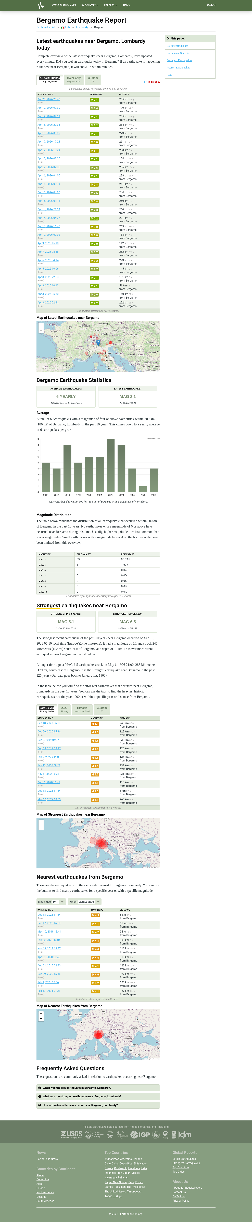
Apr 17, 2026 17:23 (48, 141)
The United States (115, 1191)
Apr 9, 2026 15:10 (48, 243)
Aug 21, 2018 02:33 (49, 965)
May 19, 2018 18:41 (49, 931)
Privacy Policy (181, 1200)
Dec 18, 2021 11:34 (48, 790)
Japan (126, 1172)
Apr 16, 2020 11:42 (48, 782)
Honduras (134, 1168)
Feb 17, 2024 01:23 (48, 990)
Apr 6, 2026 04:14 (48, 260)
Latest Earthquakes (63, 5)
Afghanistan (112, 1159)
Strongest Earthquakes (179, 60)
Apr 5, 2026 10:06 (48, 268)
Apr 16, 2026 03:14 (48, 184)
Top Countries (181, 1167)
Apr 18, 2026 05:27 (48, 133)
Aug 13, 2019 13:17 (49, 748)
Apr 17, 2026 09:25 (48, 158)
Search (211, 5)
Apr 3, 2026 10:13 (48, 285)
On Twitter (179, 1196)
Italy (65, 27)
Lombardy (82, 27)
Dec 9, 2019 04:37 (48, 740)
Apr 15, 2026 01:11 (48, 200)
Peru (131, 1182)
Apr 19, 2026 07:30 (48, 107)
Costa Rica (126, 1163)
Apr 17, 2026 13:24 (48, 150)
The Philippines (136, 1186)
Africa (40, 1175)
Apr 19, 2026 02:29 (48, 116)
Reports (111, 5)
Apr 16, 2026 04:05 (48, 175)
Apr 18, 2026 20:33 (48, 124)
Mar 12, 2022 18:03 (49, 799)
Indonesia (111, 1172)
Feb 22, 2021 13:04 (48, 940)
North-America (45, 1192)
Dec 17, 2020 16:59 (48, 923)
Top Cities (179, 1171)
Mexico (135, 1172)
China (115, 1163)
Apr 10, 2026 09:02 (48, 234)
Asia (39, 1183)
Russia (139, 1182)
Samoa (109, 1186)
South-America (45, 1201)
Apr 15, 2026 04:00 (48, 192)
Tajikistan (120, 1186)
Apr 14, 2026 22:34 (48, 209)
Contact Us (179, 1192)
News (126, 5)
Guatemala (120, 1168)
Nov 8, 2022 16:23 (48, 773)
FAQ (169, 74)
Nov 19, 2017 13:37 (49, 948)
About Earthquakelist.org (187, 1187)
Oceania (41, 1196)
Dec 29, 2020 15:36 (48, 731)
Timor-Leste (134, 1191)
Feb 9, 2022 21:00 (48, 757)
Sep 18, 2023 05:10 (48, 723)
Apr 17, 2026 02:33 (48, 167)
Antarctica (42, 1179)
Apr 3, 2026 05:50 (48, 294)
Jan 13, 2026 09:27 (48, 765)
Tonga (108, 1196)
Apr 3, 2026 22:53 (48, 277)
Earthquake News (47, 1159)
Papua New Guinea (116, 1182)
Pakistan (123, 1177)
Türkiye (117, 1196)
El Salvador (140, 1163)
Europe (40, 1188)
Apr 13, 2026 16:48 (48, 226)
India (144, 1168)
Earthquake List (45, 27)
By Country (90, 5)
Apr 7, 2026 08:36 (48, 251)
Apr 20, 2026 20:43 (48, 99)
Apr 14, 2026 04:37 (48, 217)
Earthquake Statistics (178, 53)
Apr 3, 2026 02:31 (48, 302)
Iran (119, 1172)
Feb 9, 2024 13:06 (48, 982)
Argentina (126, 1159)
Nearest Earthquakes (178, 67)
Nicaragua (111, 1177)
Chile (108, 1163)
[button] (98, 342)
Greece (109, 1168)
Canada (137, 1159)
